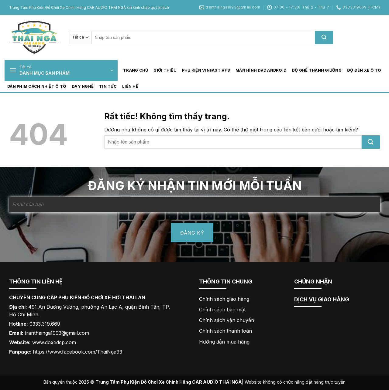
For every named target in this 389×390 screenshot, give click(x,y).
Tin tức (108, 86)
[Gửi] (324, 37)
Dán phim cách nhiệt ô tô (36, 86)
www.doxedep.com (54, 342)
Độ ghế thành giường (317, 70)
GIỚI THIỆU (165, 70)
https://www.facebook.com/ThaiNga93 (77, 352)
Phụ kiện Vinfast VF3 (206, 70)
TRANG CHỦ (135, 70)
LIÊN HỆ (130, 86)
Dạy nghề (83, 86)
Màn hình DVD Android (261, 70)
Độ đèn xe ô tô (364, 70)
